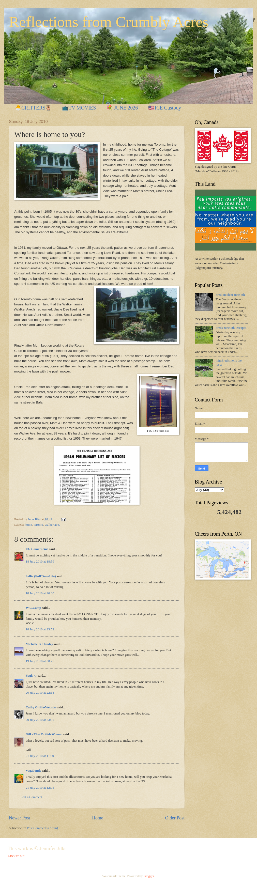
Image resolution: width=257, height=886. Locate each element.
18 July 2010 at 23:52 (40, 629)
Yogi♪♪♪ (31, 675)
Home (97, 817)
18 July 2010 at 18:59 (40, 561)
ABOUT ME (16, 856)
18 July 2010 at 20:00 (40, 593)
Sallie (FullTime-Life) (41, 576)
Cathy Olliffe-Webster (41, 707)
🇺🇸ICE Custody (164, 108)
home (28, 524)
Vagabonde (33, 770)
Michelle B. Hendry (39, 644)
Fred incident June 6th (230, 295)
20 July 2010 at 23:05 (40, 720)
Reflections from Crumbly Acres (108, 21)
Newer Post (19, 817)
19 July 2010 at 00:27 (40, 661)
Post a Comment (31, 797)
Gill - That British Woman (44, 734)
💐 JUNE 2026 (122, 108)
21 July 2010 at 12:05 (40, 787)
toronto (38, 524)
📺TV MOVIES (79, 108)
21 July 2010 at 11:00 (40, 756)
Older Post (175, 817)
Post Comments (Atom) (42, 828)
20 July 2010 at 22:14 (40, 692)
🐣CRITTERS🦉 (33, 108)
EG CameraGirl (37, 549)
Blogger (149, 876)
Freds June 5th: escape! (231, 328)
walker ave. (52, 524)
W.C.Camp (33, 608)
